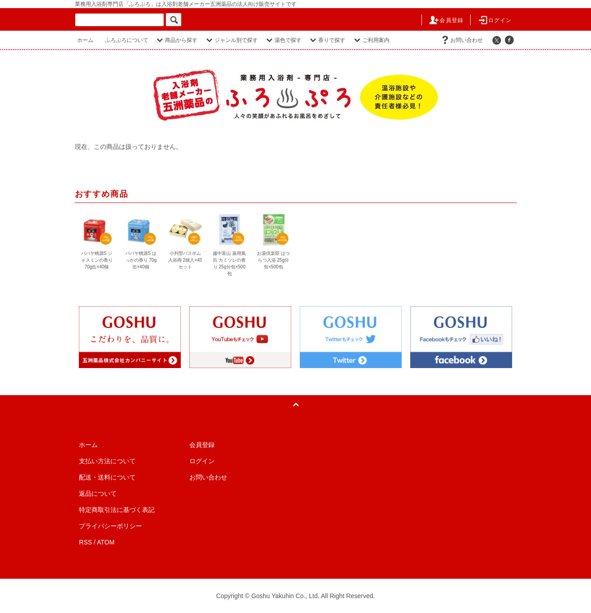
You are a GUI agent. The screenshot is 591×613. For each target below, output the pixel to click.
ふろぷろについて (126, 40)
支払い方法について (107, 461)
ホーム (85, 40)
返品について (98, 493)
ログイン (494, 20)
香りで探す (326, 40)
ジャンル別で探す (231, 40)
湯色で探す (283, 40)
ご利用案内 (370, 40)
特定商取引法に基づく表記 (117, 509)
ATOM (106, 542)
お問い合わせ (461, 40)
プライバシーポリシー (110, 526)
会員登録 (446, 20)
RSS (85, 542)
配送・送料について (107, 477)
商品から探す (175, 40)
